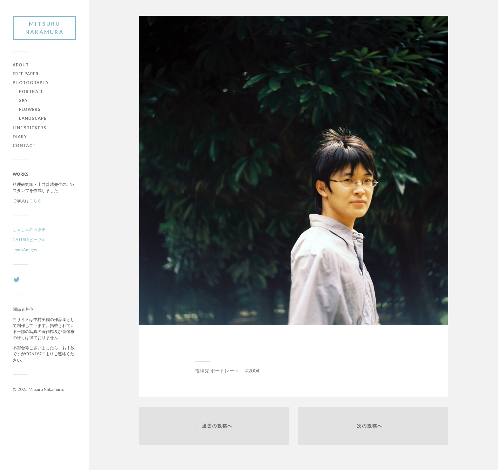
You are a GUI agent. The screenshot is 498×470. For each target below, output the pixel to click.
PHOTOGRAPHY (31, 82)
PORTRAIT (31, 91)
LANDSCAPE (32, 118)
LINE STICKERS (29, 127)
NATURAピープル (29, 239)
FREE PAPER (26, 73)
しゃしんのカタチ (29, 229)
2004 (253, 370)
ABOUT (21, 64)
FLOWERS (30, 109)
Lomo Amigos (25, 249)
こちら (35, 200)
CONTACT (24, 145)
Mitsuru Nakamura (44, 27)
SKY (23, 100)
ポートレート (224, 370)
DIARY (20, 136)
